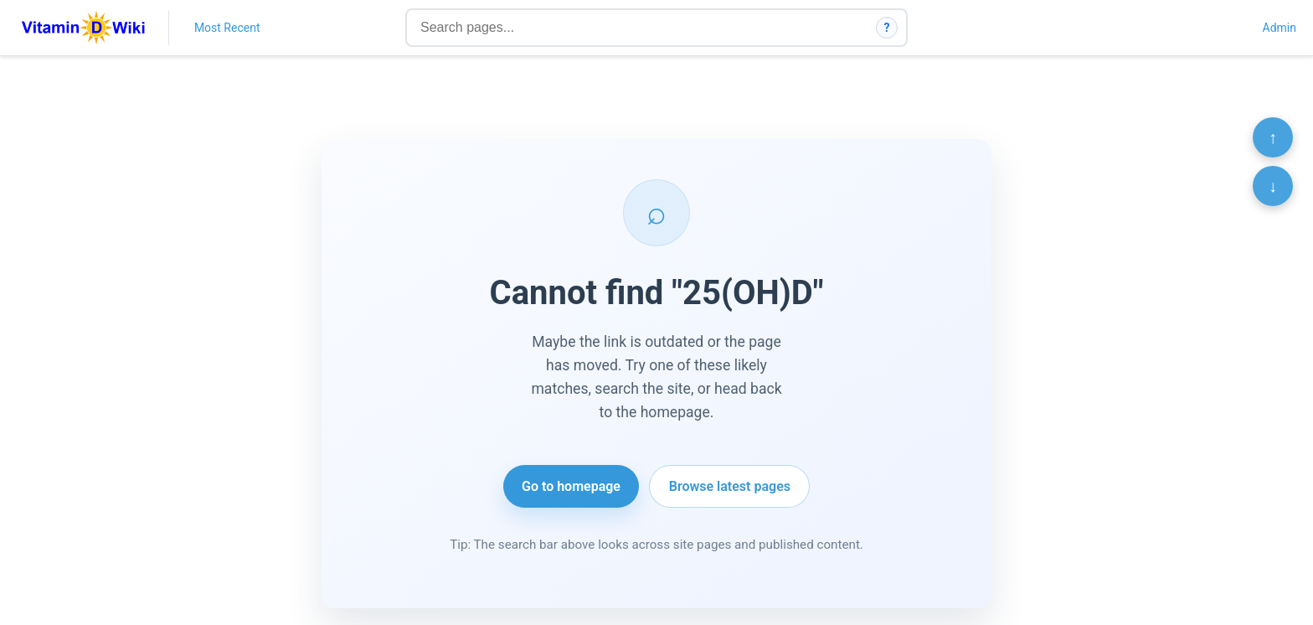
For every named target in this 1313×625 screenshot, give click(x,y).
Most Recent (227, 27)
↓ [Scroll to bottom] (1273, 186)
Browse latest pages (729, 486)
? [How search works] (887, 27)
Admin (1279, 27)
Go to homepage (571, 486)
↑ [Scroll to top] (1273, 137)
